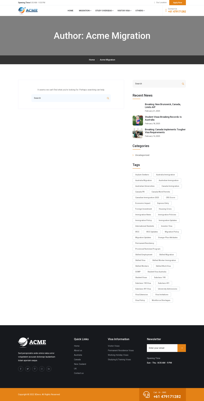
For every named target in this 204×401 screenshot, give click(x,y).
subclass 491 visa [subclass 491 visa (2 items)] (143, 289)
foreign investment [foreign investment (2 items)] (143, 209)
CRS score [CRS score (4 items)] (170, 197)
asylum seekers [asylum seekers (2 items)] (142, 175)
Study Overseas (103, 10)
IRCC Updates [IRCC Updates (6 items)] (152, 232)
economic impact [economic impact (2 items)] (142, 203)
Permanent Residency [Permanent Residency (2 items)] (144, 243)
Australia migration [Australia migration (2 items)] (143, 180)
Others (139, 10)
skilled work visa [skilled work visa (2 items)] (163, 266)
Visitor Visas (114, 346)
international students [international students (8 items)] (144, 226)
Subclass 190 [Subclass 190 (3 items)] (159, 277)
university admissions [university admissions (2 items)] (167, 289)
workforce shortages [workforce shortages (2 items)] (161, 300)
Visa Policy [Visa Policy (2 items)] (140, 300)
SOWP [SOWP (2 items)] (138, 272)
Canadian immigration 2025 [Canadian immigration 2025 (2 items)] (147, 197)
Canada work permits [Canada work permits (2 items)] (161, 192)
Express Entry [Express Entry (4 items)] (163, 203)
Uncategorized (142, 155)
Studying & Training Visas (119, 359)
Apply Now (177, 3)
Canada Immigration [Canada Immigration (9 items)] (170, 186)
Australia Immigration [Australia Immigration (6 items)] (165, 175)
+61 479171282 (177, 11)
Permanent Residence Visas (121, 350)
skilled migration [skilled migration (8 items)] (166, 255)
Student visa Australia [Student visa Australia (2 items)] (157, 272)
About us (78, 350)
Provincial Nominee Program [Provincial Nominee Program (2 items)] (147, 249)
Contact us (79, 373)
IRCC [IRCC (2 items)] (137, 232)
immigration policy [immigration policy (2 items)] (143, 220)
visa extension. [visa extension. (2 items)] (141, 295)
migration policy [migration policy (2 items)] (172, 232)
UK (75, 368)
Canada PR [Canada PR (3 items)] (140, 192)
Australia (78, 355)
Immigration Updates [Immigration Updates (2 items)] (168, 220)
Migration (84, 10)
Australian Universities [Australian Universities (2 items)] (145, 186)
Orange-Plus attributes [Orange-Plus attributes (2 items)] (168, 237)
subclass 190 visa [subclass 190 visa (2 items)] (143, 283)
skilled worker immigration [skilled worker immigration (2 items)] (164, 260)
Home (70, 10)
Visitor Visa (123, 10)
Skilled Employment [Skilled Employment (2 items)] (143, 255)
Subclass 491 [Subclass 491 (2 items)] (163, 283)
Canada (77, 359)
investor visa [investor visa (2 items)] (166, 226)
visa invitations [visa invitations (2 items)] (161, 295)
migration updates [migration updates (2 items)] (143, 237)
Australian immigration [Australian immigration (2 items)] (168, 180)
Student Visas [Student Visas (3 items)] (141, 277)
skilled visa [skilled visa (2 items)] (140, 260)
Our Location (161, 2)
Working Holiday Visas (118, 355)
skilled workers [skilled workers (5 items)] (142, 266)
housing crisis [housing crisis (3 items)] (165, 209)
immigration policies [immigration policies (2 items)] (167, 215)
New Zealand (80, 364)
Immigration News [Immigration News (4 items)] (143, 215)
